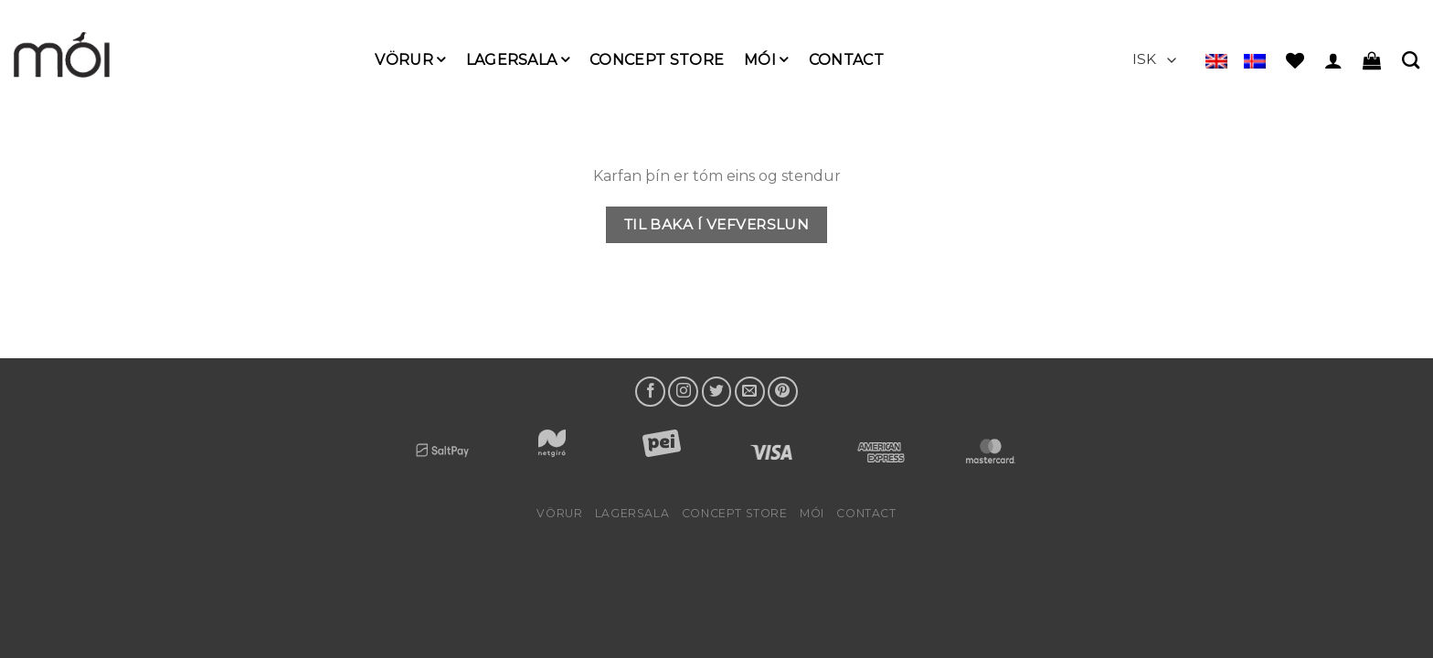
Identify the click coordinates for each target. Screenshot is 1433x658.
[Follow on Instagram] (683, 392)
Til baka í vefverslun (717, 224)
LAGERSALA (517, 60)
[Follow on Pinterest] (783, 392)
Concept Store (656, 60)
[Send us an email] (750, 392)
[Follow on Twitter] (717, 392)
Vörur (410, 60)
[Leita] (1410, 60)
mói (766, 60)
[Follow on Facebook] (650, 392)
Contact (846, 60)
